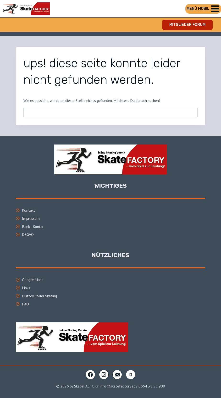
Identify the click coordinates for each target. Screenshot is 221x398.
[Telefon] (130, 374)
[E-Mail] (117, 374)
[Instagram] (104, 374)
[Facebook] (90, 374)
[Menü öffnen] (203, 9)
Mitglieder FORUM (187, 24)
